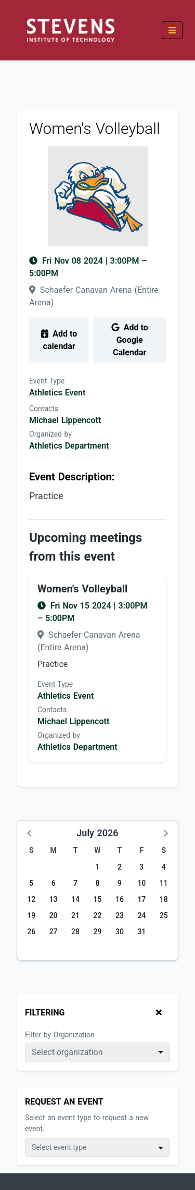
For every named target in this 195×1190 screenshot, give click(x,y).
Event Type (46, 381)
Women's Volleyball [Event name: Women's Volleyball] (82, 588)
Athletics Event (57, 393)
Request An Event (64, 1102)
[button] (30, 832)
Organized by (50, 434)
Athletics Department (69, 446)
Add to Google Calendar (129, 340)
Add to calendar (59, 340)
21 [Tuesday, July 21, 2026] (75, 915)
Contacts (43, 408)
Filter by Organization (60, 1035)
